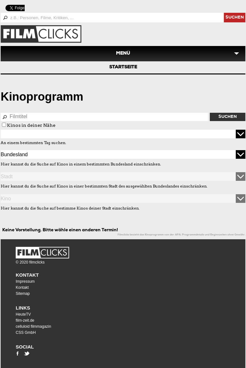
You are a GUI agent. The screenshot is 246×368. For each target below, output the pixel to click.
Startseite (123, 67)
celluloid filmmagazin (33, 326)
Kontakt (27, 275)
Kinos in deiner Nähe (31, 125)
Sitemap (23, 293)
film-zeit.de (25, 320)
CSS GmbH (26, 332)
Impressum (25, 281)
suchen (235, 18)
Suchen (227, 117)
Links (23, 307)
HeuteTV (23, 314)
